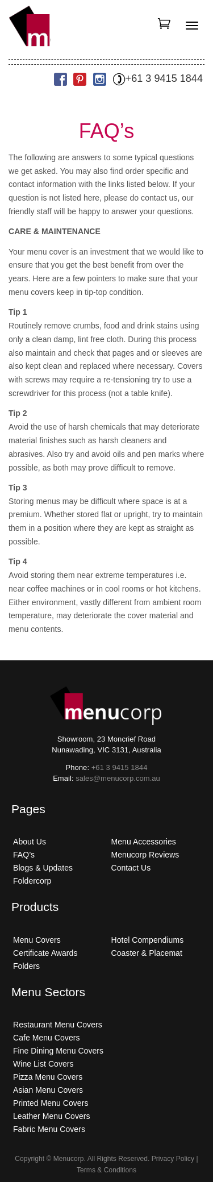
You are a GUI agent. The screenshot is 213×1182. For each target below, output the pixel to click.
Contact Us (131, 867)
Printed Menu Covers (50, 1103)
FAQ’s (24, 854)
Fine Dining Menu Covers (58, 1050)
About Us (29, 841)
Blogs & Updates (43, 867)
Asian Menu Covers (48, 1089)
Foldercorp (32, 880)
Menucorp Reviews (145, 854)
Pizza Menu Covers (47, 1076)
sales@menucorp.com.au (118, 778)
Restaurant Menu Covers (57, 1024)
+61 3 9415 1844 (157, 78)
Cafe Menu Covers (46, 1037)
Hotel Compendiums (147, 939)
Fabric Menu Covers (49, 1129)
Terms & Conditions (106, 1170)
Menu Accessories (143, 841)
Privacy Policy (173, 1159)
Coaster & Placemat (146, 953)
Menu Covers (37, 939)
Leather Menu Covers (51, 1116)
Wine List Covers (43, 1063)
